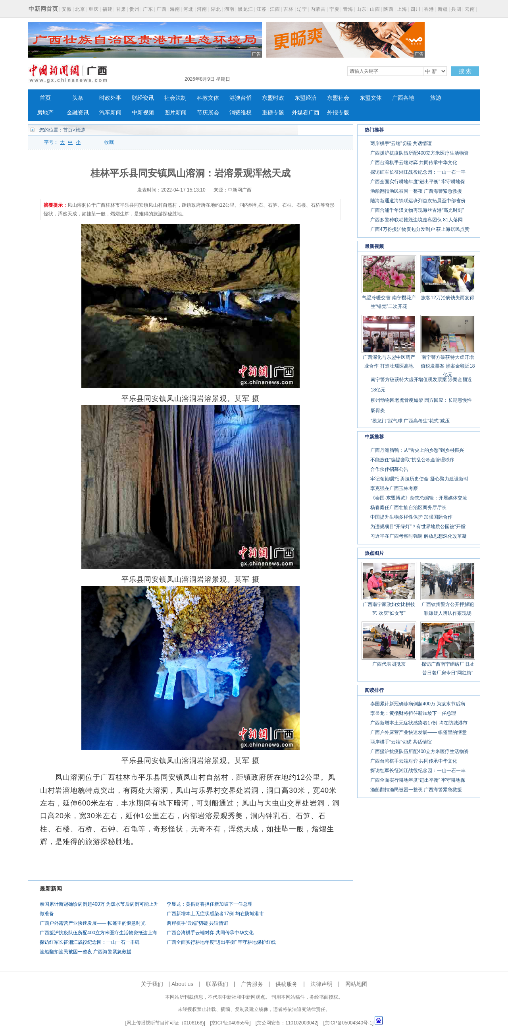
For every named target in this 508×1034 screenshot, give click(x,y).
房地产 (45, 113)
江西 (275, 9)
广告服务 (252, 984)
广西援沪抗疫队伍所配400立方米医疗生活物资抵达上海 (98, 932)
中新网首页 (43, 9)
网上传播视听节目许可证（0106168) (165, 1023)
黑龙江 (245, 9)
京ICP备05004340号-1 (348, 1023)
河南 (202, 9)
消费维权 (240, 113)
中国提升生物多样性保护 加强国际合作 (411, 517)
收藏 (109, 142)
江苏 (261, 9)
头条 (77, 98)
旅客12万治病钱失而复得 (447, 297)
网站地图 (356, 984)
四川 (415, 9)
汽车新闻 (110, 113)
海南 (175, 9)
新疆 (443, 9)
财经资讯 (143, 98)
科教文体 (208, 98)
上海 (402, 9)
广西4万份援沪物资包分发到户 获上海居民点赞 (420, 229)
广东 (148, 9)
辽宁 (302, 9)
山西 (375, 9)
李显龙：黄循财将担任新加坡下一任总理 (209, 904)
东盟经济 (305, 98)
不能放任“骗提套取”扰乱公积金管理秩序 (412, 460)
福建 (107, 9)
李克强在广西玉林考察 (394, 488)
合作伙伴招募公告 (389, 469)
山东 (361, 9)
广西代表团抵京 (389, 664)
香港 (429, 9)
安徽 (67, 9)
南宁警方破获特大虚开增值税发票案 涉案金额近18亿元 (448, 366)
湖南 (229, 9)
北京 (80, 9)
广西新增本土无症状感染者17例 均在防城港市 (215, 913)
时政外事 (110, 98)
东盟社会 (338, 98)
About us (182, 984)
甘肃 (121, 9)
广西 (161, 9)
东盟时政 (273, 98)
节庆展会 (208, 113)
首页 (45, 98)
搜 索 (465, 71)
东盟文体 (371, 98)
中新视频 (143, 113)
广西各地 (403, 98)
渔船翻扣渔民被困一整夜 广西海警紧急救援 (85, 952)
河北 (188, 9)
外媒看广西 (305, 113)
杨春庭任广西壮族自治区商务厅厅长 (408, 507)
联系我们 (217, 984)
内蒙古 (318, 9)
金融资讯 (78, 113)
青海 (348, 9)
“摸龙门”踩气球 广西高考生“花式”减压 (410, 421)
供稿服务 (286, 984)
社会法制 (175, 98)
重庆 (94, 9)
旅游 (435, 98)
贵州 (134, 9)
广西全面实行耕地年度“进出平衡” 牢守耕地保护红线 (221, 942)
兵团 (456, 9)
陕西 (388, 9)
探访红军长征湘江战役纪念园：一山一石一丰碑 (90, 942)
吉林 (288, 9)
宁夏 (334, 9)
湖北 (216, 9)
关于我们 (152, 984)
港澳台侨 (240, 98)
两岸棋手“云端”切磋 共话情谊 (197, 923)
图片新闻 (175, 113)
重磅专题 (273, 113)
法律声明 (321, 984)
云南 (470, 9)
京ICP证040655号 (230, 1023)
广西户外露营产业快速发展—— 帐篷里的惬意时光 (93, 923)
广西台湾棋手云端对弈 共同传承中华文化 (210, 932)
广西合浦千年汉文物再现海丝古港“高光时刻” (417, 210)
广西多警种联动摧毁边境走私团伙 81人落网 (416, 220)
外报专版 (338, 113)
